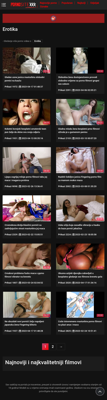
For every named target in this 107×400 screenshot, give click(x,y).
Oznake (44, 6)
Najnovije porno (48, 3)
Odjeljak (94, 3)
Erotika (37, 41)
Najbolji (81, 3)
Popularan (67, 3)
